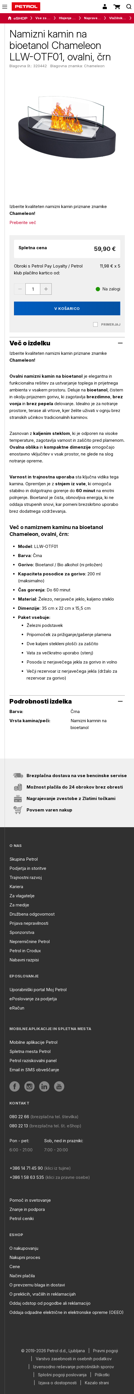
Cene (14, 1266)
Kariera (16, 886)
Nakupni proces (24, 1257)
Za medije (19, 905)
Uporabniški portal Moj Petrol (38, 989)
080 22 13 (18, 1125)
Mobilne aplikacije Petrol (33, 1042)
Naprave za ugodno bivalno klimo (92, 18)
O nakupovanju (23, 1248)
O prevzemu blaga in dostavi (37, 1285)
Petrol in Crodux (25, 950)
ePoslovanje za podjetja (33, 998)
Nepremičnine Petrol (29, 941)
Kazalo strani (97, 1383)
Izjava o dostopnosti (58, 1383)
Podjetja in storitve (27, 868)
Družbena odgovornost (32, 914)
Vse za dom (43, 18)
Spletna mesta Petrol (30, 1051)
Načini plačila (22, 1275)
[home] (26, 6)
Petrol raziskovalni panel (33, 1060)
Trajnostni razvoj (25, 877)
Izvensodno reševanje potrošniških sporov (73, 1367)
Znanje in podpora (27, 1209)
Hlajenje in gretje (67, 18)
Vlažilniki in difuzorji (117, 18)
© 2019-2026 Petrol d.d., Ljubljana (53, 1351)
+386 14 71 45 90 (26, 1168)
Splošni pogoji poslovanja (62, 1375)
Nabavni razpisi (24, 960)
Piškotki (102, 1375)
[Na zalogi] (108, 289)
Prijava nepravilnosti (28, 923)
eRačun (16, 1008)
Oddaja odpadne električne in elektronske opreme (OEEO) (66, 1312)
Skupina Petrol (23, 859)
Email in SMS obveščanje (34, 1069)
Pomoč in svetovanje (30, 1200)
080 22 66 (19, 1116)
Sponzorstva (21, 932)
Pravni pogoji (105, 1351)
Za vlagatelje (22, 895)
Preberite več (22, 222)
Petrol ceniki (21, 1218)
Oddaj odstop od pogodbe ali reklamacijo (50, 1303)
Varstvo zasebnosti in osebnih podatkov (74, 1359)
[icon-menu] (4, 6)
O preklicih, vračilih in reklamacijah (42, 1294)
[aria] (17, 18)
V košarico (67, 308)
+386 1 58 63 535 (26, 1177)
